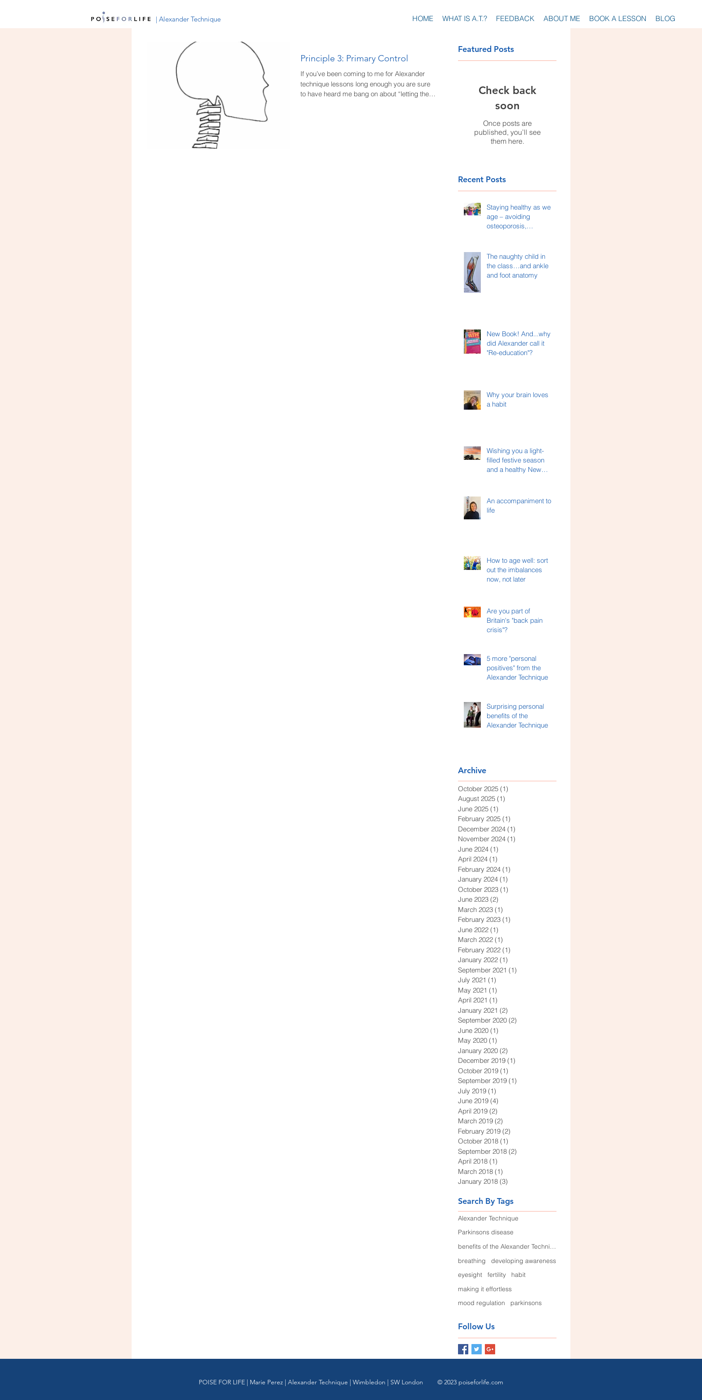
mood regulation (481, 1303)
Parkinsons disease (486, 1232)
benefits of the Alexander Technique (507, 1246)
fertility (497, 1275)
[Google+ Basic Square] (490, 1349)
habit (518, 1275)
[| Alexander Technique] (188, 19)
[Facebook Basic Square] (463, 1349)
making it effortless (485, 1289)
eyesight (470, 1275)
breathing (472, 1261)
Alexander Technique (488, 1218)
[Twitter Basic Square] (476, 1349)
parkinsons (526, 1303)
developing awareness (523, 1261)
